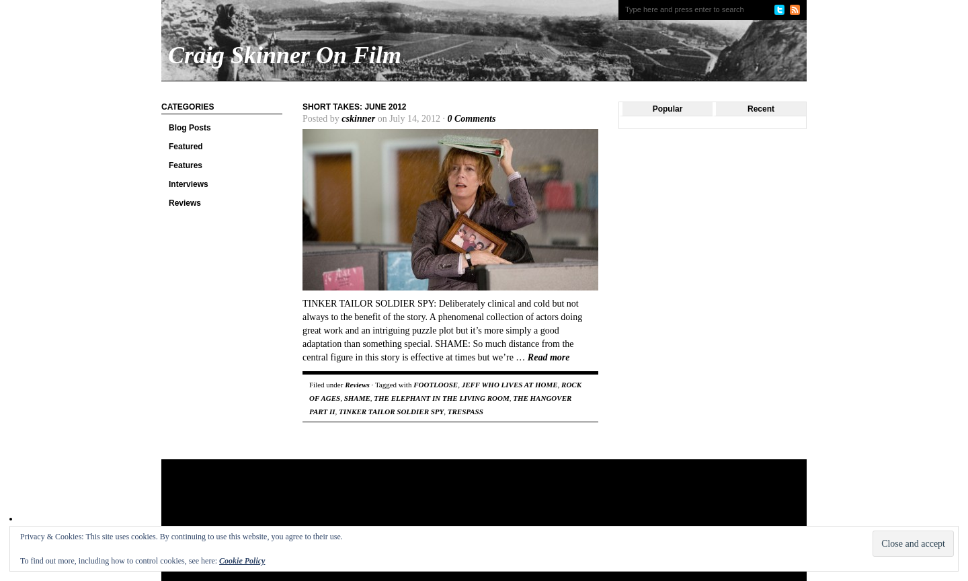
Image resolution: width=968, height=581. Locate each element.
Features (185, 165)
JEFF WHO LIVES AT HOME (510, 385)
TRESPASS (465, 412)
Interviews (188, 184)
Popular (668, 109)
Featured (186, 146)
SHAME (357, 398)
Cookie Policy (242, 561)
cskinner (358, 119)
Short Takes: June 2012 (354, 107)
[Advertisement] (419, 503)
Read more (549, 357)
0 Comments (471, 119)
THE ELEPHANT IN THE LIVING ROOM (441, 398)
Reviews (185, 203)
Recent (761, 109)
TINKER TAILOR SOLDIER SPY (391, 412)
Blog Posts (190, 127)
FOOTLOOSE (435, 385)
